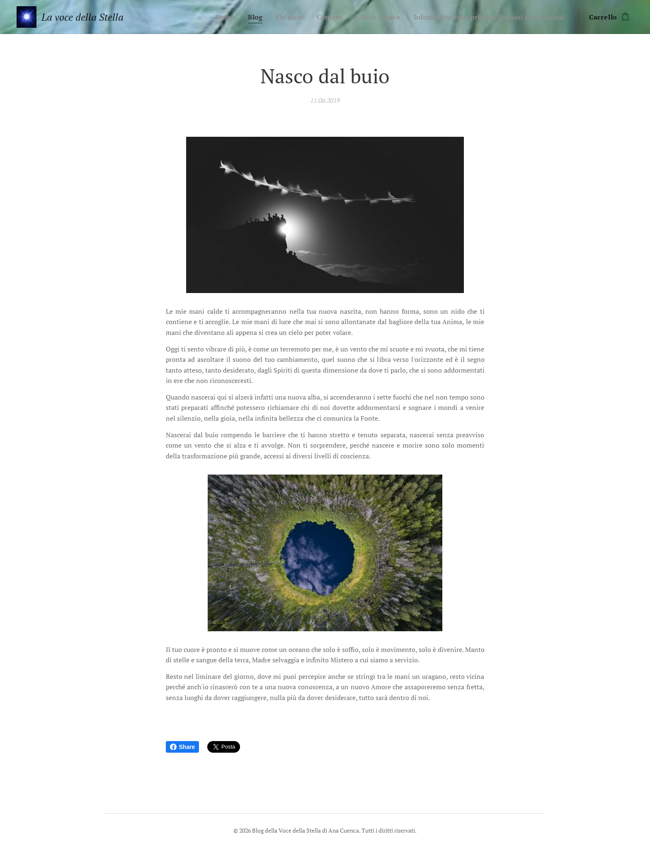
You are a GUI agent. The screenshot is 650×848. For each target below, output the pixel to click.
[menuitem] (203, 17)
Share (182, 747)
